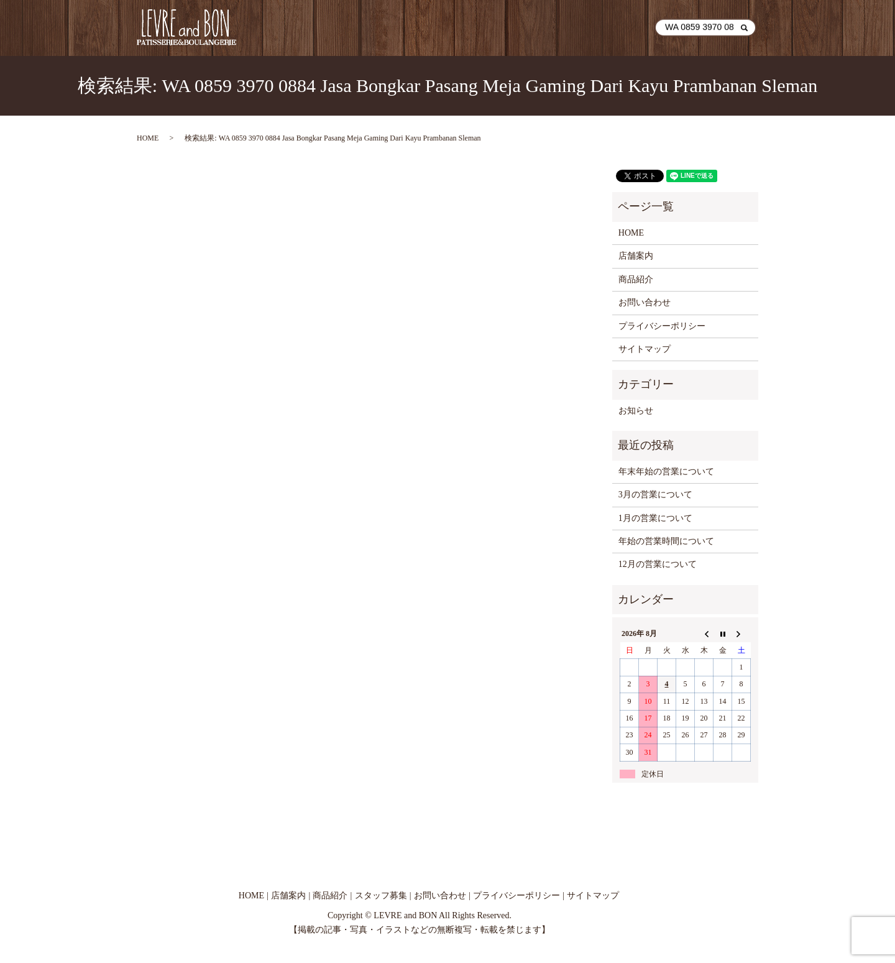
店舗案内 (483, 27)
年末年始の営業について (666, 471)
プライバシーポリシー (661, 326)
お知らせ (635, 410)
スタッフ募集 (381, 895)
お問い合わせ (613, 27)
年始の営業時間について (666, 541)
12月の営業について (657, 564)
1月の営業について (655, 518)
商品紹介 (543, 27)
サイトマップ (644, 349)
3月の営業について (655, 494)
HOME (426, 27)
